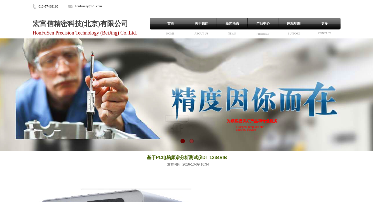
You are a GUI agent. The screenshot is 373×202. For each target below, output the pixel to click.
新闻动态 (232, 24)
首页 (170, 24)
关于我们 (201, 24)
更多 (324, 24)
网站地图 (294, 24)
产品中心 (263, 24)
